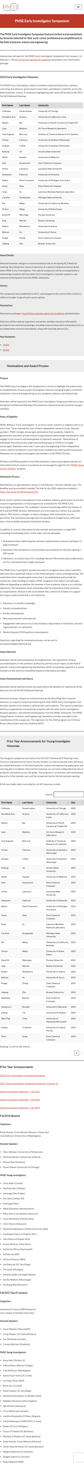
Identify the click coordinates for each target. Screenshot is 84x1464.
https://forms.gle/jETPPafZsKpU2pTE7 (19, 492)
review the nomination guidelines (34, 59)
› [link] (81, 998)
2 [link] (51, 998)
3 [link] (56, 998)
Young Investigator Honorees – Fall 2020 (20, 1045)
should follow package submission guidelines (43, 313)
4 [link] (61, 998)
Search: (49, 794)
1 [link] (46, 998)
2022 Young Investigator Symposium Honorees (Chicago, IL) (29, 1029)
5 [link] (66, 998)
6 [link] (71, 998)
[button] (13, 804)
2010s (6, 350)
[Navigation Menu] (78, 7)
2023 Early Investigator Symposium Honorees (22, 1021)
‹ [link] (41, 998)
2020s (6, 344)
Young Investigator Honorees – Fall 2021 (20, 1037)
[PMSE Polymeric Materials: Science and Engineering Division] (11, 7)
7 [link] (76, 998)
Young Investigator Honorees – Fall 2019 (20, 1053)
